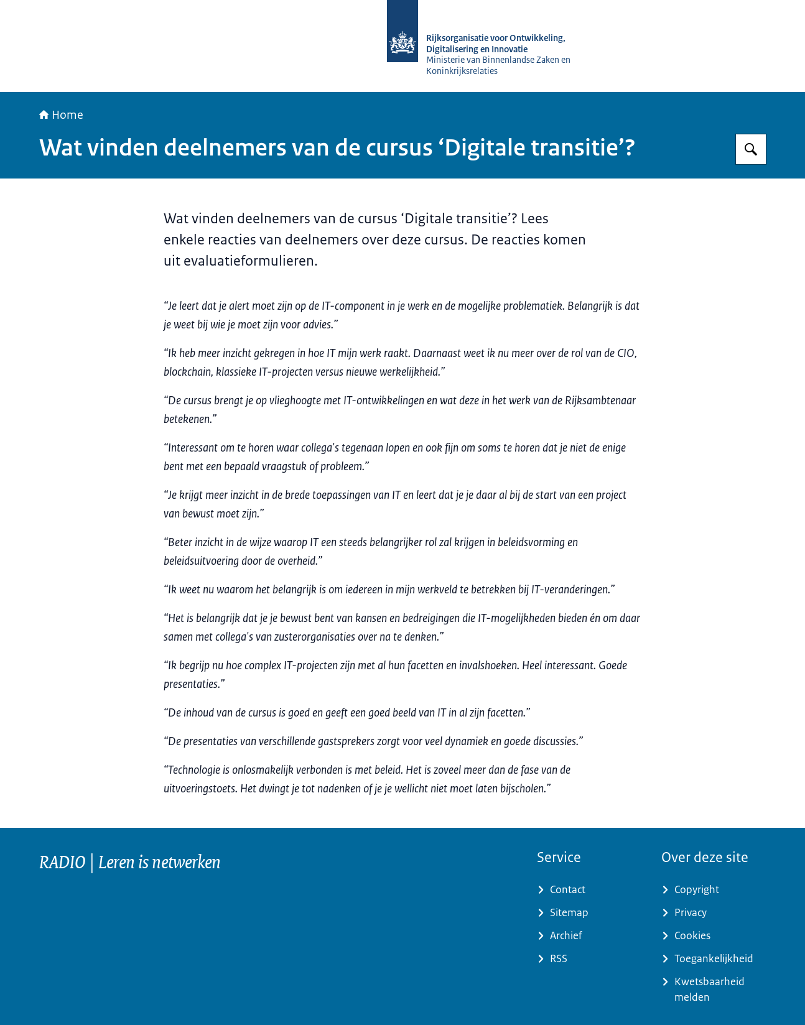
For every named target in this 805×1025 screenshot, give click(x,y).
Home (61, 115)
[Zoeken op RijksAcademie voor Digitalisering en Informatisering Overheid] (751, 149)
